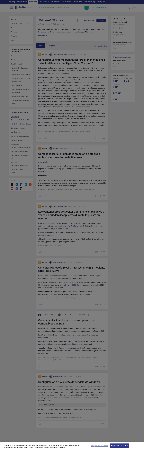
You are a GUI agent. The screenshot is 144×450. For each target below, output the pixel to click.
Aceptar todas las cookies (119, 447)
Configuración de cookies (99, 447)
